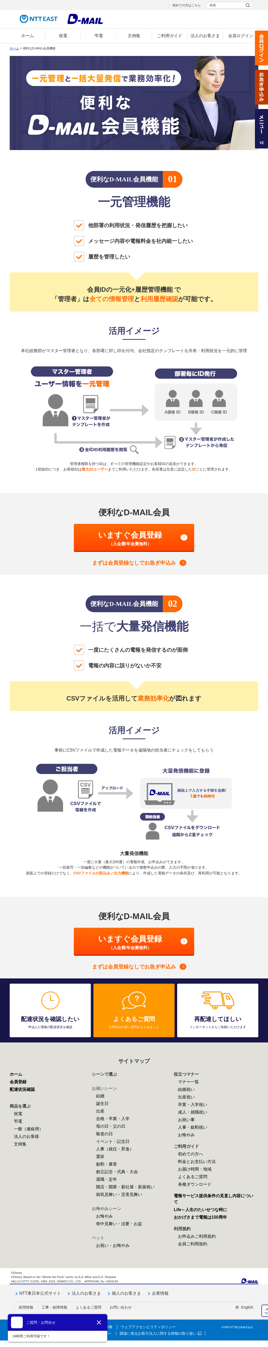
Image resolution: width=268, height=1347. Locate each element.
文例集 (20, 1144)
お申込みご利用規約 (197, 1236)
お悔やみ (104, 1216)
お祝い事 (186, 1119)
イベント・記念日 (113, 1141)
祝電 (18, 1113)
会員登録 (18, 1082)
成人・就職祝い (192, 1112)
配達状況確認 (22, 1089)
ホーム (14, 48)
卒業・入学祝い (192, 1104)
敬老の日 (104, 1134)
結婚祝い (186, 1089)
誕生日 (102, 1103)
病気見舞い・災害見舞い (119, 1194)
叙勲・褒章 (106, 1164)
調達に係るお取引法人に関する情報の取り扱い (161, 1333)
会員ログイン (261, 48)
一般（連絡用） (28, 1129)
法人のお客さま (86, 1293)
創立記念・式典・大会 (117, 1172)
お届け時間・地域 (194, 1169)
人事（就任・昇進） (115, 1149)
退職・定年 (106, 1179)
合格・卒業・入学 (113, 1118)
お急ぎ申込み (261, 87)
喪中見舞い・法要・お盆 (119, 1224)
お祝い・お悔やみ (113, 1245)
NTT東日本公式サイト (40, 1293)
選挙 (100, 1156)
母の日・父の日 (110, 1126)
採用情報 (26, 1307)
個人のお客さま (126, 1293)
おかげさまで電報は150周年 (200, 1217)
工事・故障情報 (54, 1307)
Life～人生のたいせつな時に (200, 1209)
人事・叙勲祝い (192, 1127)
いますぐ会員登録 (130, 538)
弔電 (18, 1121)
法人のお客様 (26, 1136)
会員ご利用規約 (192, 1244)
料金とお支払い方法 (197, 1161)
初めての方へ (190, 1154)
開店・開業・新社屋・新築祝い (125, 1187)
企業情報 (160, 1293)
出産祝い (186, 1097)
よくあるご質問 (192, 1176)
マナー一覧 (188, 1082)
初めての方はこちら (186, 5)
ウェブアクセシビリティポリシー (148, 1327)
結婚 (100, 1096)
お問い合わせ (121, 1307)
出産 (100, 1111)
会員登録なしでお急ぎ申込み (134, 563)
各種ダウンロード (194, 1184)
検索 (213, 5)
